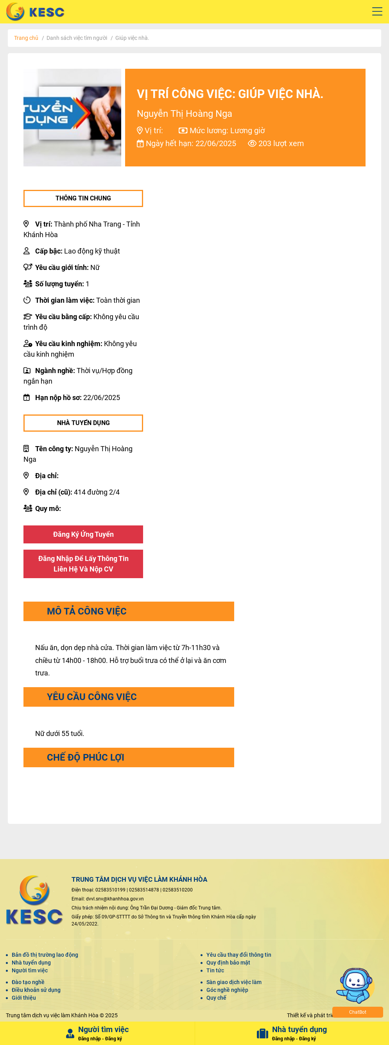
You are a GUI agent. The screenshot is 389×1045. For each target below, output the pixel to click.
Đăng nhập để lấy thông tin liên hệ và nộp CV (83, 564)
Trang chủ (26, 38)
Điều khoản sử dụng (36, 990)
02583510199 (110, 891)
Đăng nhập (89, 1039)
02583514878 (144, 891)
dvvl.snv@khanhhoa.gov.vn (115, 900)
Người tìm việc (30, 971)
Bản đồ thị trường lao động (45, 956)
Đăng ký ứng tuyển (83, 535)
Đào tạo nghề (28, 982)
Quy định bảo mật (228, 963)
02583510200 (178, 891)
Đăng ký (113, 1039)
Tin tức (215, 971)
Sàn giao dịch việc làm (234, 982)
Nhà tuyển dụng (31, 963)
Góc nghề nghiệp (227, 990)
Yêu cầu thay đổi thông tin (238, 956)
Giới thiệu (24, 998)
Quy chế (216, 998)
